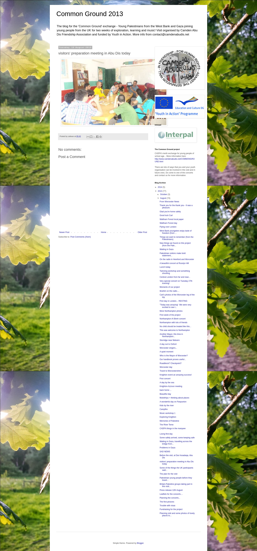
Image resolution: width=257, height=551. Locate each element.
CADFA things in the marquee (173, 428)
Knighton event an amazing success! (176, 375)
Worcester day (166, 367)
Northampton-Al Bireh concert (173, 319)
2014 (160, 187)
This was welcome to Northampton (175, 330)
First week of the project (170, 315)
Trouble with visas (167, 505)
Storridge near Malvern (170, 340)
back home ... (165, 390)
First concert (165, 378)
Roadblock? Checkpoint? (170, 363)
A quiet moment (166, 352)
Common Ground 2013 (89, 13)
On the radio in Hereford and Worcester (177, 259)
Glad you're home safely (170, 211)
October (164, 194)
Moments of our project (170, 287)
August (163, 198)
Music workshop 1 (167, 413)
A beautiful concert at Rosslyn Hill (174, 263)
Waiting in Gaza (166, 249)
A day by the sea (167, 382)
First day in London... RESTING (173, 301)
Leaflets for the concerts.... (171, 494)
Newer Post (64, 232)
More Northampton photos (171, 311)
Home (103, 232)
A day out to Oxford (168, 344)
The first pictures (167, 502)
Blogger (140, 543)
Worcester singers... (168, 348)
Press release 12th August (171, 490)
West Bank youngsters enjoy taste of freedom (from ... (176, 232)
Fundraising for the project (171, 509)
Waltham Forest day (168, 223)
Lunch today (165, 267)
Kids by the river (167, 405)
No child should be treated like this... (175, 326)
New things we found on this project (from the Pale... (175, 244)
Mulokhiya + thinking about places (174, 398)
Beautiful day (165, 394)
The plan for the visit (168, 474)
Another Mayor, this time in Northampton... (171, 335)
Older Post (142, 232)
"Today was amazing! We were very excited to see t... (175, 306)
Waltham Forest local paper (172, 219)
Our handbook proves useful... (173, 359)
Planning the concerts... (170, 498)
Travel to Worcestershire (170, 371)
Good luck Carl (166, 215)
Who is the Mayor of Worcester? (174, 355)
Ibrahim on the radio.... (169, 291)
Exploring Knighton (168, 417)
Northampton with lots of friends (173, 322)
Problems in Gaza (167, 448)
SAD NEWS (165, 451)
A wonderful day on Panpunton (173, 402)
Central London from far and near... (175, 277)
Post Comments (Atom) (80, 237)
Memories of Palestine (169, 421)
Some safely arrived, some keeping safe (177, 438)
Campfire (164, 409)
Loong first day (166, 434)
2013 (160, 191)
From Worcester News (169, 201)
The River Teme (166, 425)
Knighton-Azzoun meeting (171, 386)
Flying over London (168, 227)
